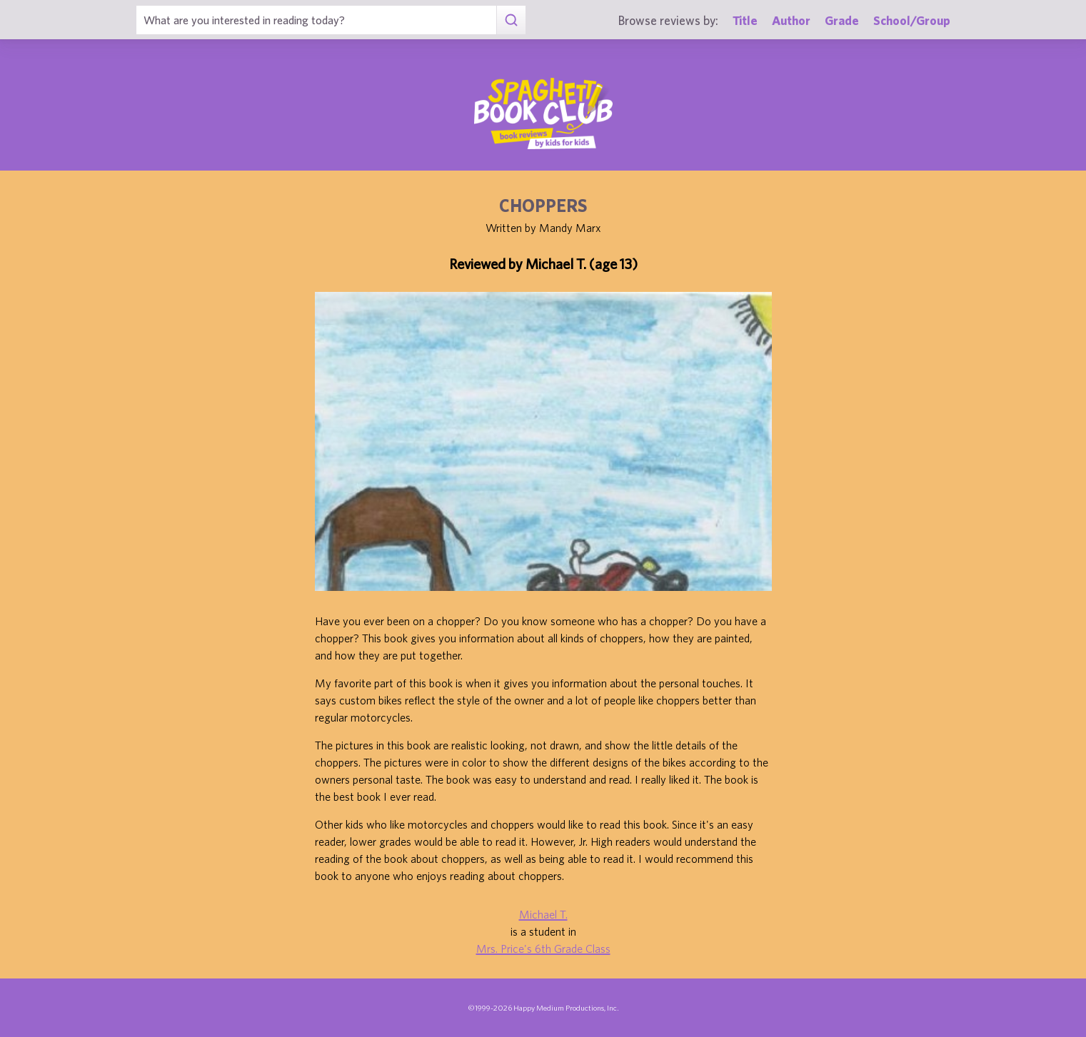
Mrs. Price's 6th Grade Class (543, 948)
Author (791, 20)
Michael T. (543, 914)
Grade (842, 20)
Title (745, 20)
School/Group (911, 20)
